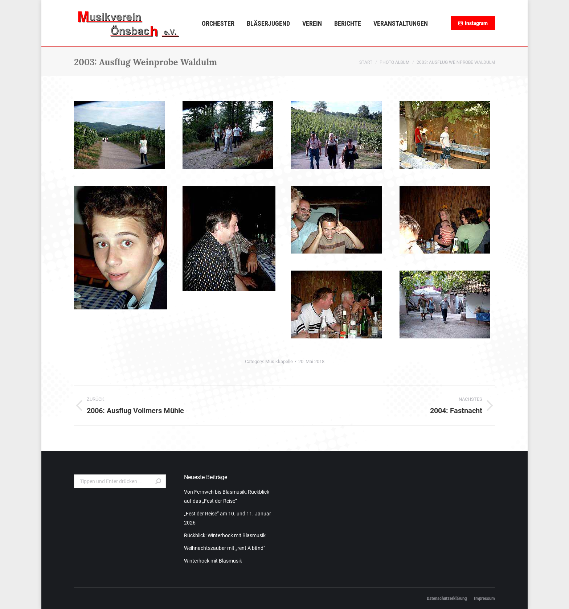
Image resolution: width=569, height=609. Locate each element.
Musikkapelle (279, 361)
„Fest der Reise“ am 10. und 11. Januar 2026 (227, 518)
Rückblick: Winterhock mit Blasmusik (225, 535)
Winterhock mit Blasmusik (213, 561)
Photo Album (394, 62)
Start (365, 62)
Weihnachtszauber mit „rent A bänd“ (224, 548)
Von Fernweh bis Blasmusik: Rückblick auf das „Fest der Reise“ (226, 496)
